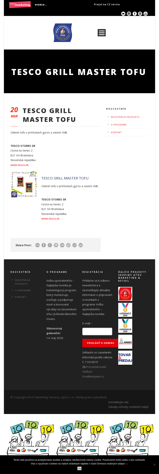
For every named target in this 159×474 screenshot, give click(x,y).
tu (127, 463)
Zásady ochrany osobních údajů (128, 407)
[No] (154, 464)
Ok (79, 468)
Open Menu (102, 32)
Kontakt (116, 132)
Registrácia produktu (125, 117)
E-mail (87, 323)
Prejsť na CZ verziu (107, 4)
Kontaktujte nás (118, 402)
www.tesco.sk (19, 165)
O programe (119, 124)
